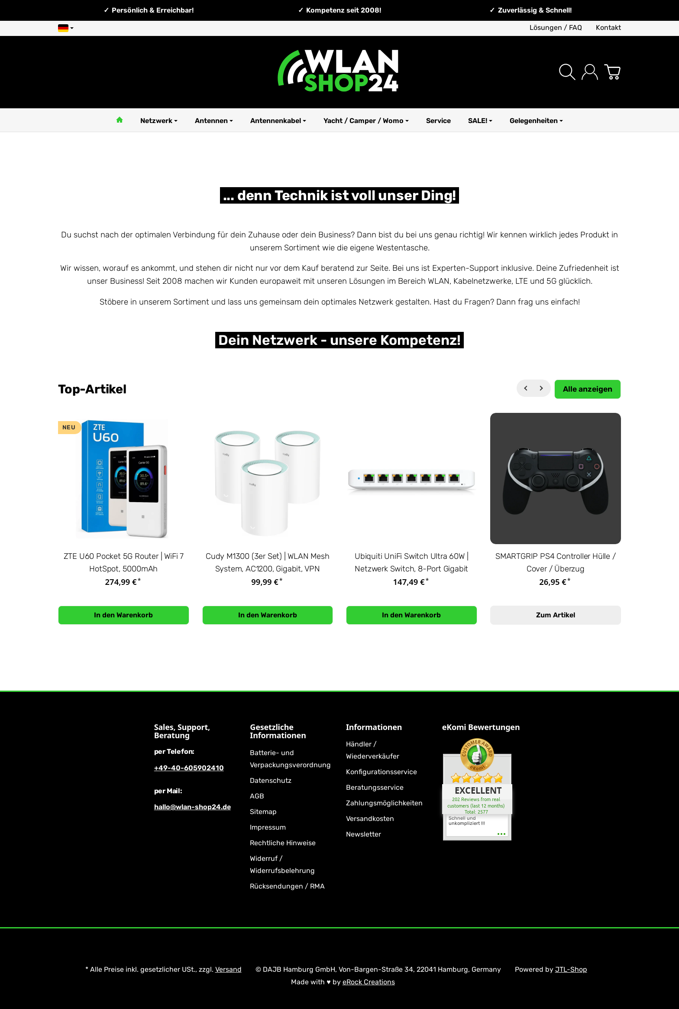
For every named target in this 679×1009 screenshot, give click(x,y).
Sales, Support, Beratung (182, 731)
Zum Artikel (555, 615)
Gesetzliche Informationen (278, 731)
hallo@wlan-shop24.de (192, 807)
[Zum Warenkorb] (612, 72)
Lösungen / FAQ (556, 27)
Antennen (214, 121)
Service (438, 121)
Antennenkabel (278, 121)
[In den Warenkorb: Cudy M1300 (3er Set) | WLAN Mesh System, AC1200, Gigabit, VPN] (267, 615)
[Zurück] (525, 388)
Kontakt (608, 27)
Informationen (374, 727)
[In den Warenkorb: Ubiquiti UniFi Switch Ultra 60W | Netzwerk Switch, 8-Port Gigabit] (411, 615)
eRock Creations (369, 982)
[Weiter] (542, 388)
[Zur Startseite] (339, 72)
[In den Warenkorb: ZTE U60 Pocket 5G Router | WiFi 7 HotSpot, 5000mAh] (123, 615)
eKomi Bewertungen (481, 727)
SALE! (480, 121)
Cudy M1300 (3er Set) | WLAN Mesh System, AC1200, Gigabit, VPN (268, 563)
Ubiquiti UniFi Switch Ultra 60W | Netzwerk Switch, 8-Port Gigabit (411, 563)
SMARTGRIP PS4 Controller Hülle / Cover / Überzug (555, 563)
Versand (228, 969)
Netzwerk (159, 121)
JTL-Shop (571, 969)
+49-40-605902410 (189, 768)
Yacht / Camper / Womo (366, 121)
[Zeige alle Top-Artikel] (587, 389)
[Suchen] (567, 72)
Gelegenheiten (536, 121)
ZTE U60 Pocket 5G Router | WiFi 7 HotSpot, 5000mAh (124, 563)
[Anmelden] (589, 72)
